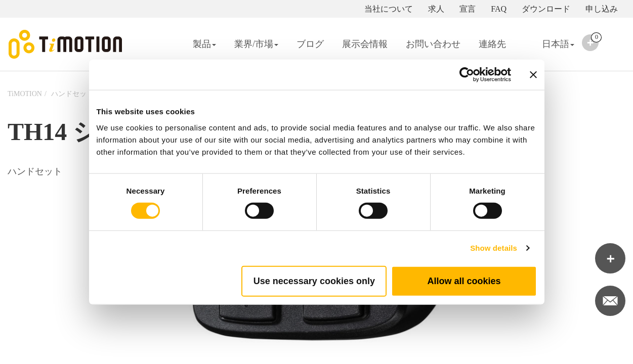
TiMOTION (25, 94)
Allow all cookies (463, 281)
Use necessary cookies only (314, 281)
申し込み (601, 9)
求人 (436, 9)
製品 (204, 44)
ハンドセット (72, 94)
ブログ (310, 44)
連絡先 (492, 44)
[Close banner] (533, 74)
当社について (388, 9)
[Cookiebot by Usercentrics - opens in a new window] (467, 74)
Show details (493, 248)
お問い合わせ (433, 44)
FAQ (499, 9)
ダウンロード (546, 9)
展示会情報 (365, 44)
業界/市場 (256, 44)
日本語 (549, 50)
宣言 (467, 9)
